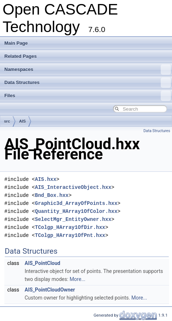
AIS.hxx (45, 179)
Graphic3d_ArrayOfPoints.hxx (76, 203)
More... (77, 279)
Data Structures (87, 83)
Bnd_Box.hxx (51, 195)
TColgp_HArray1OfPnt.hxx (70, 235)
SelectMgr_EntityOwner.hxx (73, 219)
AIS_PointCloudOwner (50, 290)
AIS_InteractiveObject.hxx (73, 187)
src (7, 121)
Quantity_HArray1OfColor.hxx (76, 211)
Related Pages (20, 56)
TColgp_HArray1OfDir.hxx (70, 227)
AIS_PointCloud (42, 263)
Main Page (16, 43)
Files (87, 96)
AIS (22, 121)
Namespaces (87, 69)
